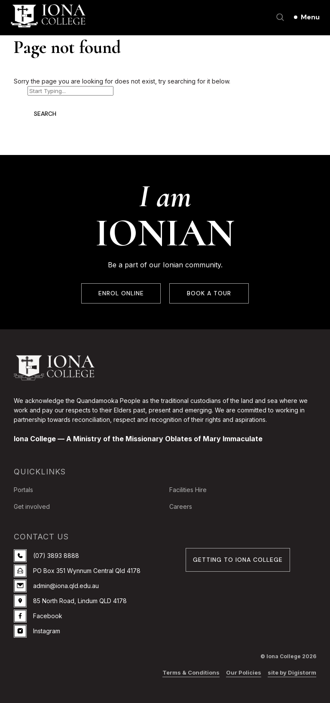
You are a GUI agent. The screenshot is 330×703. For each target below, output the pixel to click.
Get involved (32, 506)
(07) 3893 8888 (46, 555)
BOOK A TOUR (209, 293)
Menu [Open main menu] (310, 17)
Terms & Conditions (191, 672)
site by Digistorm (292, 672)
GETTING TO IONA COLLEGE (238, 559)
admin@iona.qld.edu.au (56, 585)
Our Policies (243, 672)
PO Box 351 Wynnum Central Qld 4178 (77, 570)
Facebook (38, 616)
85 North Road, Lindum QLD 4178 (70, 601)
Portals (23, 489)
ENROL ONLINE (121, 293)
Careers (180, 506)
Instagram (37, 631)
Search (45, 114)
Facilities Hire (188, 489)
